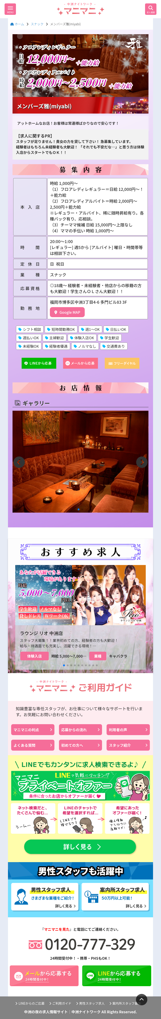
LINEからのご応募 (29, 1003)
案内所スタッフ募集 (125, 1003)
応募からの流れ (80, 729)
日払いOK (116, 329)
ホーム (17, 24)
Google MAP (67, 312)
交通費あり (113, 346)
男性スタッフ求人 (90, 1003)
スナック (37, 24)
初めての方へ (80, 745)
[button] (78, 509)
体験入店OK (82, 337)
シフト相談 (29, 329)
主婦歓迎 (54, 337)
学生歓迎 (109, 337)
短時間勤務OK (61, 329)
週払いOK (28, 337)
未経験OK (28, 346)
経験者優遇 (56, 346)
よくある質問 (32, 745)
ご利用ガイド (60, 1003)
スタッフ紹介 (128, 745)
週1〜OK (90, 329)
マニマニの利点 (32, 729)
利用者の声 (128, 729)
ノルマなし (85, 346)
